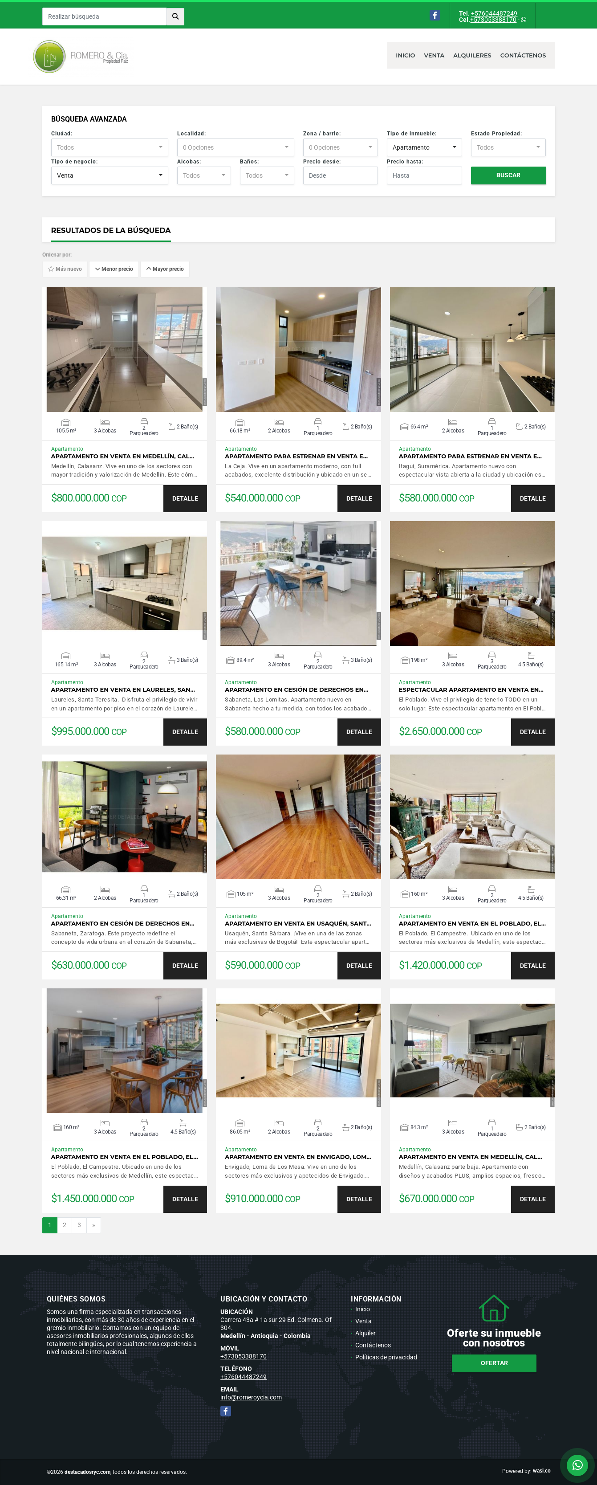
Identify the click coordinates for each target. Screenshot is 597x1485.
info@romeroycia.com (251, 1397)
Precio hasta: (405, 162)
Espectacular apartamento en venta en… (471, 689)
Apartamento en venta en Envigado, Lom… (298, 1157)
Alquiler (365, 1333)
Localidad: (191, 134)
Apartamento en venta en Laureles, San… (123, 689)
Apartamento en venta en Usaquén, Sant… (298, 923)
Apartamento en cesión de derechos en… (296, 689)
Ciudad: (62, 134)
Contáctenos (523, 55)
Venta (434, 55)
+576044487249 (494, 13)
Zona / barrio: (322, 134)
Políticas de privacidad (386, 1357)
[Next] (93, 1225)
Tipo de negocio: (74, 162)
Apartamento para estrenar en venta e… (296, 456)
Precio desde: (322, 162)
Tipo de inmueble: (412, 134)
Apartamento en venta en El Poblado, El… (472, 923)
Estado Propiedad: (496, 134)
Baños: (249, 162)
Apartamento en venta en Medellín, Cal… (123, 456)
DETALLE (185, 498)
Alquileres (472, 55)
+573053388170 (493, 19)
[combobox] (109, 147)
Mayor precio (165, 269)
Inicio (405, 55)
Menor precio (114, 269)
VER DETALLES (124, 350)
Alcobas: (189, 162)
